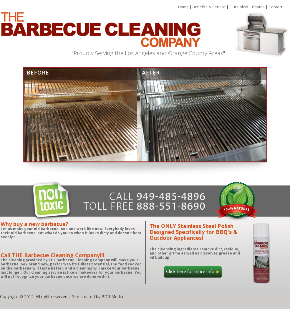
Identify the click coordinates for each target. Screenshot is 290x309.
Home (184, 6)
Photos (259, 6)
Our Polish (239, 6)
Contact (275, 6)
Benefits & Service (209, 6)
